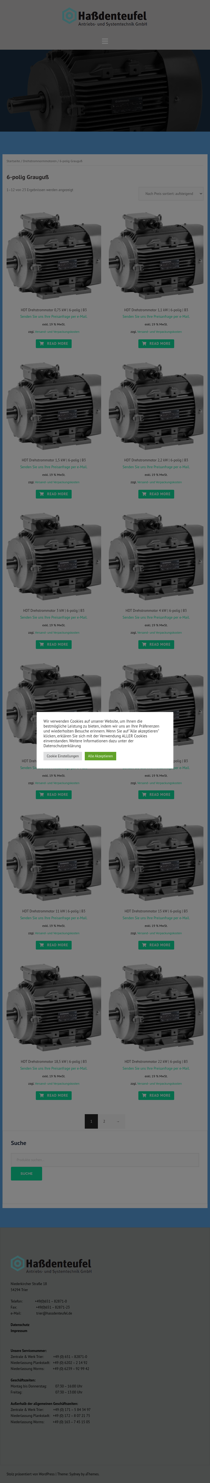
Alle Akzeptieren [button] (100, 756)
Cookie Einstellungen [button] (63, 756)
